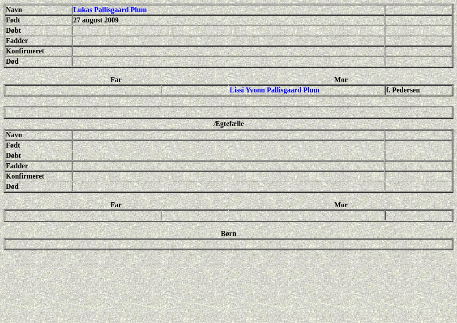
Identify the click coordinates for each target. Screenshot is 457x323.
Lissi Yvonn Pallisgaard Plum (275, 90)
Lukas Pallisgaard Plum (110, 9)
